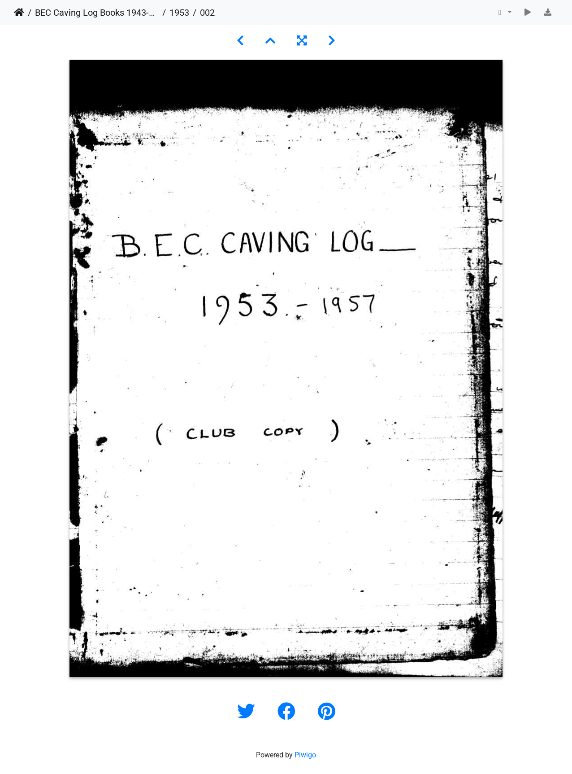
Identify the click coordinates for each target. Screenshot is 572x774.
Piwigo (305, 755)
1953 (179, 12)
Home (19, 12)
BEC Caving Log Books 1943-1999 (97, 12)
